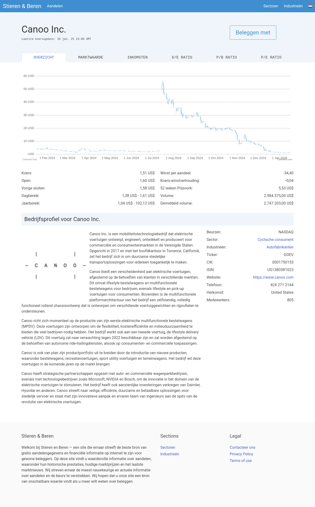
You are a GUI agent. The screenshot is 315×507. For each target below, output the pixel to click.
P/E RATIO (271, 57)
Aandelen (55, 6)
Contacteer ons (242, 447)
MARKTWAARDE (90, 57)
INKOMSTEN (137, 57)
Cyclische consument (276, 239)
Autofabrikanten (280, 247)
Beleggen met (253, 32)
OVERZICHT (44, 57)
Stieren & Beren (22, 6)
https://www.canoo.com (273, 277)
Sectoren (270, 6)
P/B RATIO (227, 57)
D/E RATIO (182, 57)
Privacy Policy (241, 454)
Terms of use (241, 460)
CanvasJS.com (284, 159)
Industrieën (293, 6)
